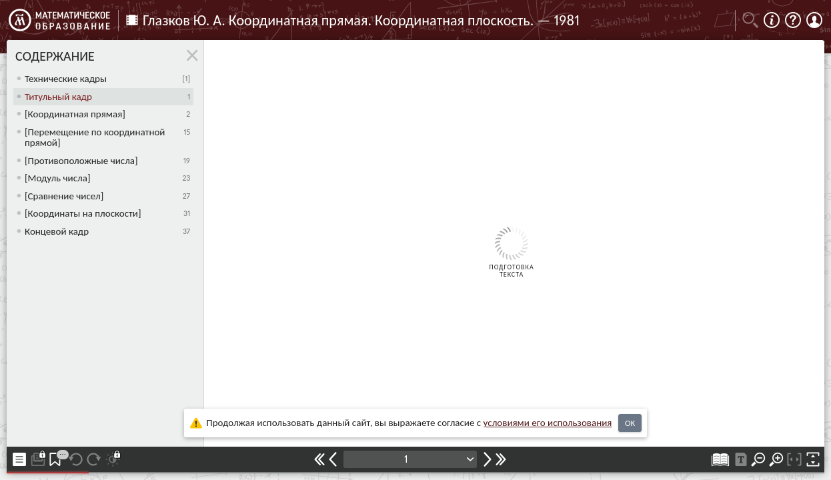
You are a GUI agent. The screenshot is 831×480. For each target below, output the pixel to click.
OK (630, 423)
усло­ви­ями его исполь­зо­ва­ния (548, 423)
